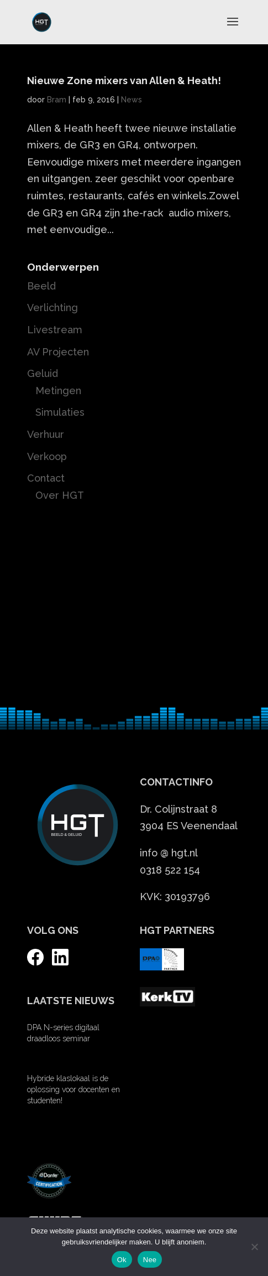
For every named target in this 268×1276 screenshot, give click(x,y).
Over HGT (59, 495)
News (131, 99)
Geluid (42, 373)
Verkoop (47, 456)
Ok (122, 1260)
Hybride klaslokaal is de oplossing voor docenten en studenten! (73, 1089)
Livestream (54, 329)
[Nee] (254, 1246)
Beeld (41, 286)
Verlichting (52, 307)
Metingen (58, 390)
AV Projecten (58, 352)
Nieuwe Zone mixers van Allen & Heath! (124, 80)
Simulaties (60, 412)
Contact (46, 478)
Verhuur (45, 434)
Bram (56, 99)
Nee (150, 1260)
